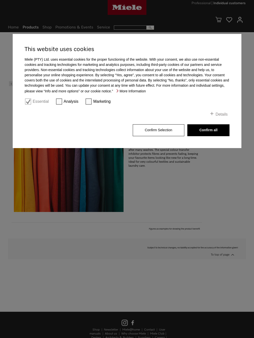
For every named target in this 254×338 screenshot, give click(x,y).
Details (222, 114)
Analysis (71, 101)
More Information (133, 91)
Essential (41, 101)
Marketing (102, 101)
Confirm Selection (158, 130)
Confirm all (208, 130)
